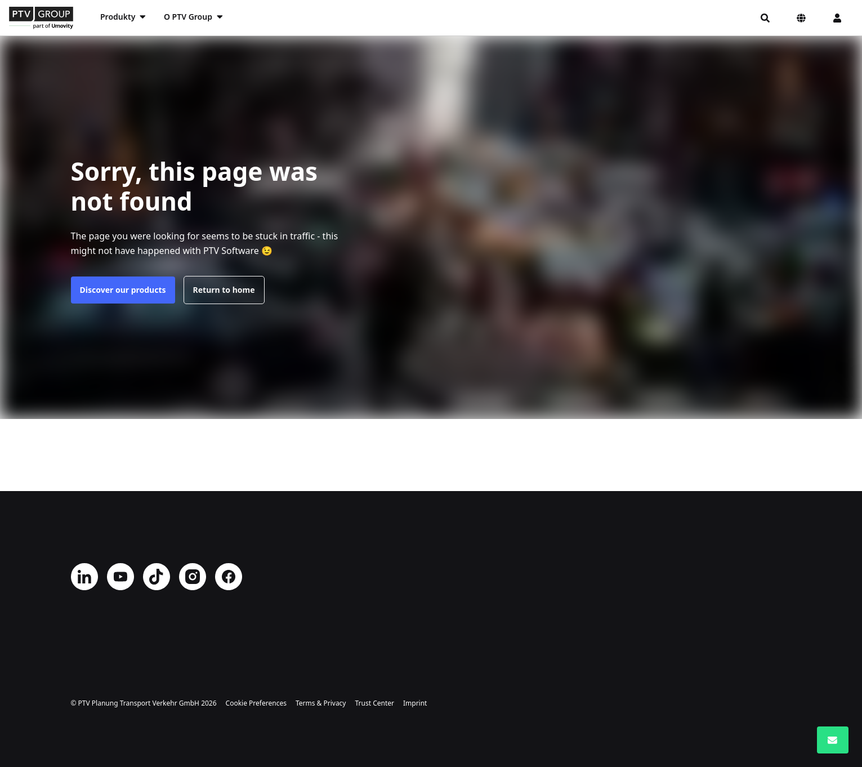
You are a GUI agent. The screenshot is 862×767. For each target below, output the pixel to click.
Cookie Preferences (256, 703)
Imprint (415, 703)
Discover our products (123, 289)
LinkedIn (84, 576)
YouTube (120, 576)
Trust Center (374, 703)
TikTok (156, 576)
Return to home (224, 289)
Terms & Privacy (321, 703)
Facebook (228, 576)
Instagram (192, 576)
